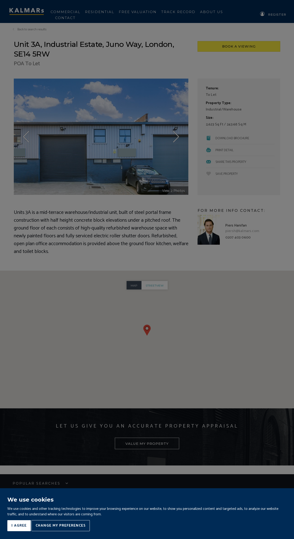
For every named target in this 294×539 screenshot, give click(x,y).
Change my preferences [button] (61, 525)
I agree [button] (19, 525)
